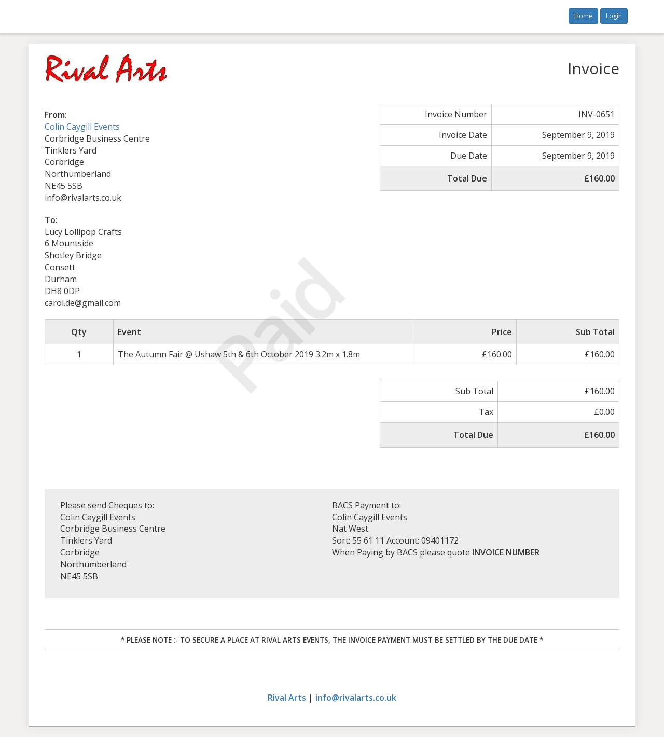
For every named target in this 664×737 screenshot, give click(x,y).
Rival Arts (287, 697)
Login (614, 15)
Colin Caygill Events (82, 126)
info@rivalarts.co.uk (355, 697)
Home (583, 15)
